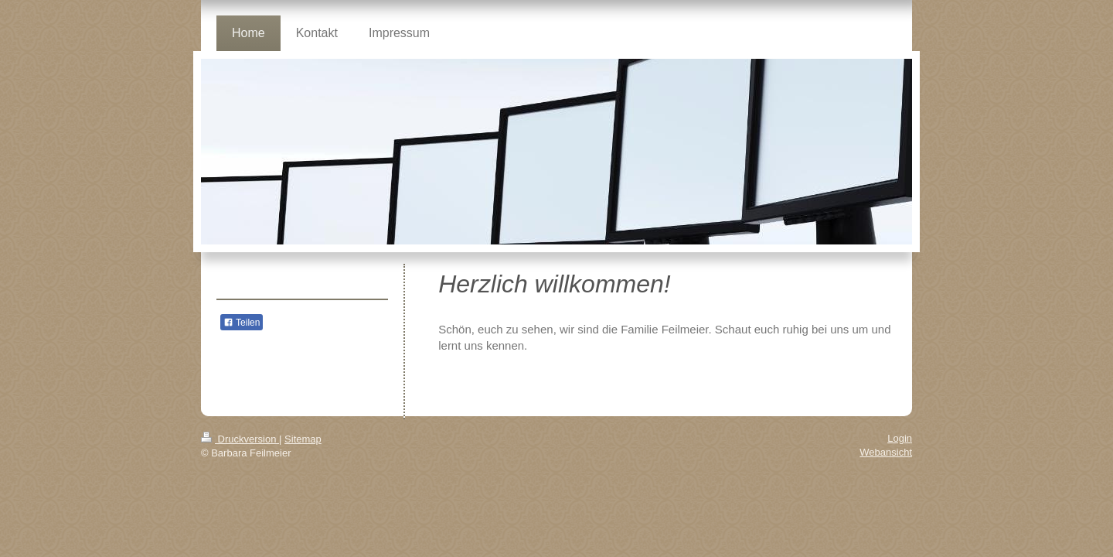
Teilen (241, 322)
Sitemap (303, 439)
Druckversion (240, 439)
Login (899, 438)
